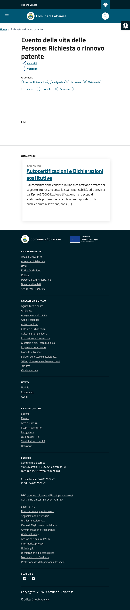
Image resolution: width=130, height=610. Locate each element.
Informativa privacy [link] (32, 543)
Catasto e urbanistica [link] (33, 329)
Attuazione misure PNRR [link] (35, 539)
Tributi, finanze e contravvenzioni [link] (40, 361)
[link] (125, 25)
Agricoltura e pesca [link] (32, 306)
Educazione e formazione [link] (35, 338)
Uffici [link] (24, 266)
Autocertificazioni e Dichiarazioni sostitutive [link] (65, 174)
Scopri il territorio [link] (31, 427)
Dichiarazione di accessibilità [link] (37, 553)
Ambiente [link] (26, 310)
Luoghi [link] (25, 414)
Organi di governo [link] (31, 257)
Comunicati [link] (27, 392)
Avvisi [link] (24, 397)
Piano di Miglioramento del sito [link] (39, 525)
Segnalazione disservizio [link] (35, 516)
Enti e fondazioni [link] (30, 270)
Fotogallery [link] (27, 432)
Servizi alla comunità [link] (33, 441)
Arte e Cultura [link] (29, 423)
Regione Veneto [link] (29, 4)
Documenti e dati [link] (31, 284)
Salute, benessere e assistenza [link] (38, 356)
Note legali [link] (27, 548)
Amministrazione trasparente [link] (38, 530)
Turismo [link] (25, 366)
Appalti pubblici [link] (30, 320)
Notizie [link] (25, 387)
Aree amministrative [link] (33, 261)
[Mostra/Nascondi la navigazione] (7, 16)
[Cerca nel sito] (105, 16)
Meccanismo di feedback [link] (35, 557)
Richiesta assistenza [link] (33, 520)
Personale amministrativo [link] (36, 280)
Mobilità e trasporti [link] (32, 352)
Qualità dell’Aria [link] (30, 437)
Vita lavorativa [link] (29, 370)
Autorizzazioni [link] (29, 324)
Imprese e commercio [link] (33, 347)
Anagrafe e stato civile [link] (34, 315)
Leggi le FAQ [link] (28, 507)
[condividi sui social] (29, 63)
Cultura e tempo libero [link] (34, 333)
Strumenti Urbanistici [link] (33, 289)
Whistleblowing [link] (30, 534)
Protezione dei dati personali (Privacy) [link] (42, 562)
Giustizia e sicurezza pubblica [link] (38, 343)
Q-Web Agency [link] (40, 599)
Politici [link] (25, 275)
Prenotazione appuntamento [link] (37, 511)
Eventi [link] (25, 418)
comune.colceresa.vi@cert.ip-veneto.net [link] (50, 495)
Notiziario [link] (26, 446)
